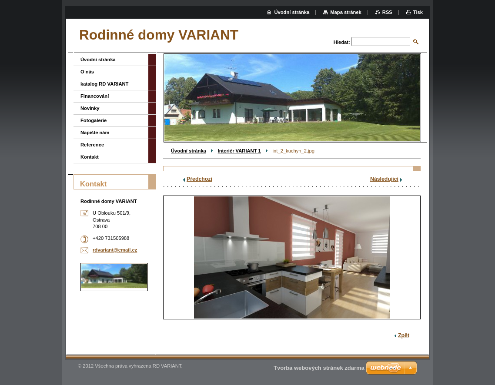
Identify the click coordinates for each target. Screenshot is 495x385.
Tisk (418, 12)
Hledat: (342, 42)
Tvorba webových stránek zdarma (319, 368)
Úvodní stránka (188, 150)
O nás (87, 71)
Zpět (403, 335)
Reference (92, 144)
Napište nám (95, 132)
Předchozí (199, 179)
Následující (384, 179)
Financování (94, 96)
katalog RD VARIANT (104, 83)
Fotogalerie (93, 120)
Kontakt (89, 156)
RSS (387, 12)
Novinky (90, 108)
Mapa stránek (345, 12)
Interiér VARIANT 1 (239, 150)
